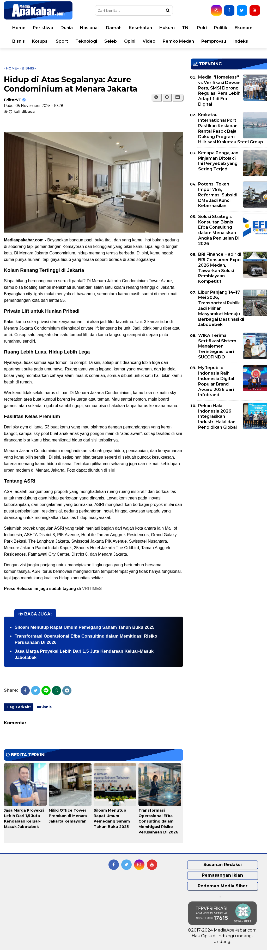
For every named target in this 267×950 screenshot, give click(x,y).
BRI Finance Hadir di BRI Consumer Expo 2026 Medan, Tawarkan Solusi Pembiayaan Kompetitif (219, 268)
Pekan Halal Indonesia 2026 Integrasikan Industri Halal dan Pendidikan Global (217, 416)
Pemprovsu (213, 41)
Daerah (114, 27)
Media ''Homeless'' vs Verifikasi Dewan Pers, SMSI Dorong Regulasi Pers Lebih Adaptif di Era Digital (219, 91)
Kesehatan (140, 27)
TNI (186, 27)
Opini (129, 41)
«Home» (11, 68)
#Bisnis (44, 707)
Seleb (110, 41)
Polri (202, 27)
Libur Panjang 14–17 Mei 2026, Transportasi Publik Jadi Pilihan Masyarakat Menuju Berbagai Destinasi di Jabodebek (221, 308)
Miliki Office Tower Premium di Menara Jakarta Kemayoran (68, 816)
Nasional (89, 27)
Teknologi (86, 41)
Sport (62, 41)
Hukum (167, 27)
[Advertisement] (229, 473)
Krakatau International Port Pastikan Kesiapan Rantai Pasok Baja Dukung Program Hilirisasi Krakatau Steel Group (230, 128)
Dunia (66, 27)
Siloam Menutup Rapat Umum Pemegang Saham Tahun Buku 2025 (84, 627)
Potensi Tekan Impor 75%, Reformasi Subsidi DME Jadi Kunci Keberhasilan (217, 195)
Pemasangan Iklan (222, 875)
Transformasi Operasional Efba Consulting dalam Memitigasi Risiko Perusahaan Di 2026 (158, 821)
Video (149, 41)
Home (19, 27)
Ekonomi (244, 27)
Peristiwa (43, 27)
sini (112, 470)
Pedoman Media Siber (222, 885)
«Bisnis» (28, 68)
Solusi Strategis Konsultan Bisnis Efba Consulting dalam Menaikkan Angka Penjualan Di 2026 (218, 230)
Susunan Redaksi (222, 864)
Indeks (240, 41)
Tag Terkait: (19, 707)
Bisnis (18, 41)
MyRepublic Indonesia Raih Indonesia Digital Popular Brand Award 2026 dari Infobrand (216, 381)
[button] (177, 97)
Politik (220, 27)
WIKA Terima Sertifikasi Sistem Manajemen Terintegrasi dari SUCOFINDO (217, 346)
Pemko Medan (178, 41)
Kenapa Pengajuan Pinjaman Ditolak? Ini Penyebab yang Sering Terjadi (218, 160)
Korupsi (40, 41)
